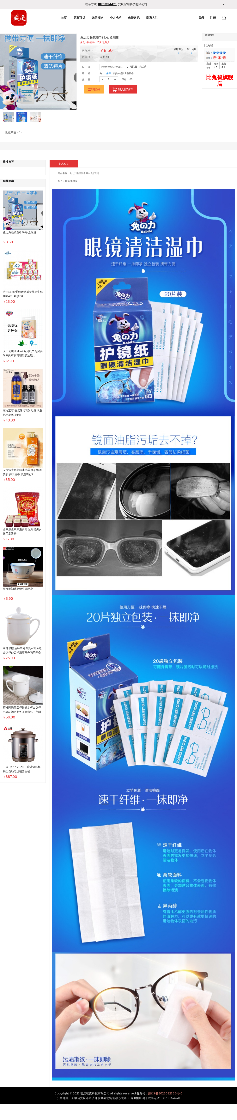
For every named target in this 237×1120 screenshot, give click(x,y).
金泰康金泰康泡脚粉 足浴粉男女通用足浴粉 (22, 531)
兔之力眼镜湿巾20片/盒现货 (95, 42)
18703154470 (107, 4)
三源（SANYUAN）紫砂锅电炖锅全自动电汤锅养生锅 (21, 769)
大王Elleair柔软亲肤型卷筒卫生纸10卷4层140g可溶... (23, 294)
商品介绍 (63, 164)
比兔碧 (107, 73)
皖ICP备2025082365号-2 (165, 1093)
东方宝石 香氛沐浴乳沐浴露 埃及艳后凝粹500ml (22, 412)
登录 (201, 18)
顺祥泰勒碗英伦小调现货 (18, 588)
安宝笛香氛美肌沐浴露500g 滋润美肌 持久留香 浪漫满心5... (22, 472)
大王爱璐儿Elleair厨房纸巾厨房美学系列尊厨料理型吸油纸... (23, 353)
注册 (213, 18)
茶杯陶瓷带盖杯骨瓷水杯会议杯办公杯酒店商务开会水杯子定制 (22, 709)
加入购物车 (122, 89)
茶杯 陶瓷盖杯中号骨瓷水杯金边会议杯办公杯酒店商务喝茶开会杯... (22, 652)
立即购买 (94, 89)
